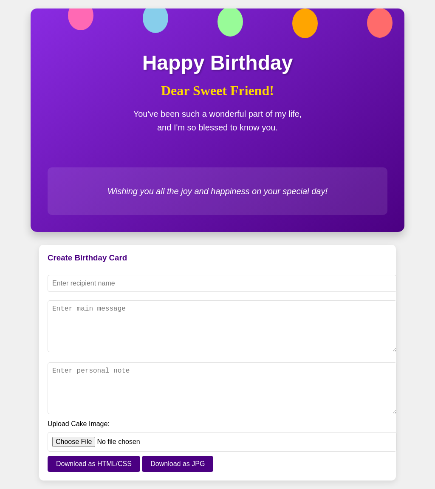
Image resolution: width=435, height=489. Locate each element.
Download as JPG (177, 463)
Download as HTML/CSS (94, 463)
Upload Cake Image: (79, 423)
